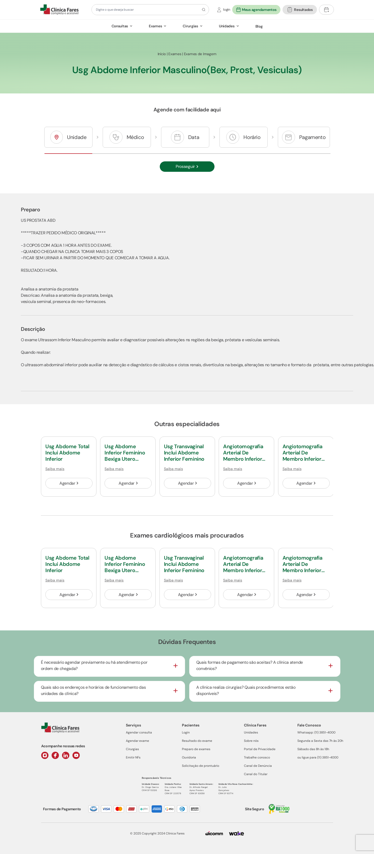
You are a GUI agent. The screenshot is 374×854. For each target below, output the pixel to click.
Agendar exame (137, 741)
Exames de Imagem (200, 54)
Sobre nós (251, 741)
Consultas (120, 26)
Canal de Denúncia (258, 766)
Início (162, 54)
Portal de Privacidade (259, 749)
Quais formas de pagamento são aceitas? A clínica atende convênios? (249, 665)
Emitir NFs (133, 757)
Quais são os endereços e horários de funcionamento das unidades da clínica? (93, 690)
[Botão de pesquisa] (203, 10)
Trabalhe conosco (257, 757)
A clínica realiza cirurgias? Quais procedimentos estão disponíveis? (246, 690)
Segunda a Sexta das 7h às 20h (320, 741)
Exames (155, 26)
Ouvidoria (189, 757)
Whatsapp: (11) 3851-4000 (316, 732)
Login (186, 732)
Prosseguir (187, 166)
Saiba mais (54, 468)
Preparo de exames (196, 749)
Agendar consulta (139, 732)
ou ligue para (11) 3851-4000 (317, 757)
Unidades (227, 26)
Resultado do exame (197, 741)
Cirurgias (190, 26)
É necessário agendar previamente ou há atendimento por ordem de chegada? (94, 665)
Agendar (68, 483)
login (226, 9)
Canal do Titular (255, 774)
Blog (259, 26)
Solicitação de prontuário (200, 766)
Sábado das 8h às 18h (313, 749)
